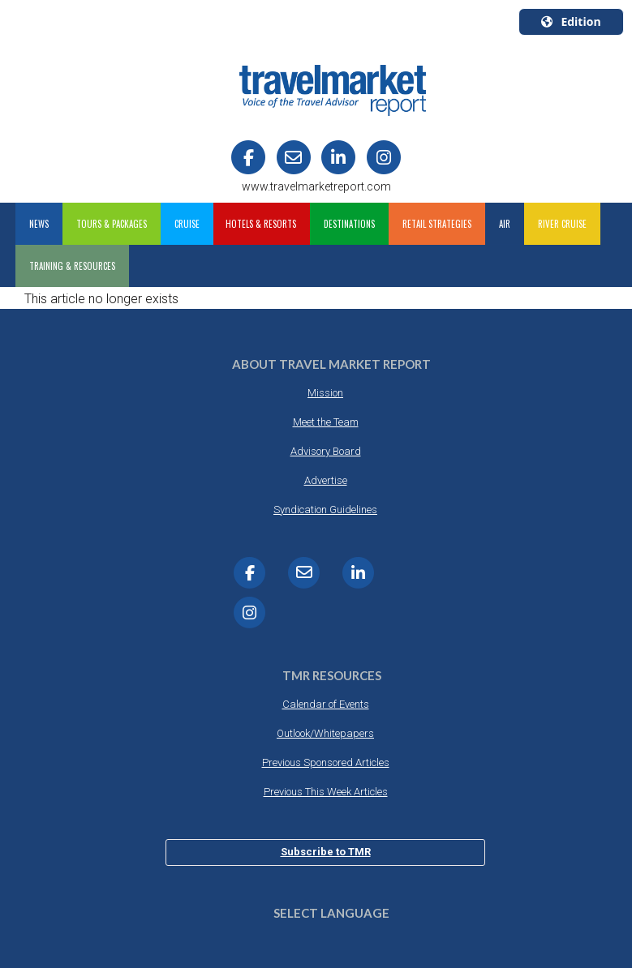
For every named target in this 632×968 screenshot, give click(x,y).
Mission (325, 393)
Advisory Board (325, 451)
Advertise (325, 480)
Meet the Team (326, 422)
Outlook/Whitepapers (325, 733)
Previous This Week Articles (326, 792)
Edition (570, 21)
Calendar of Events (325, 704)
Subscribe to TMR (326, 852)
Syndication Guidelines (325, 509)
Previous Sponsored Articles (325, 762)
